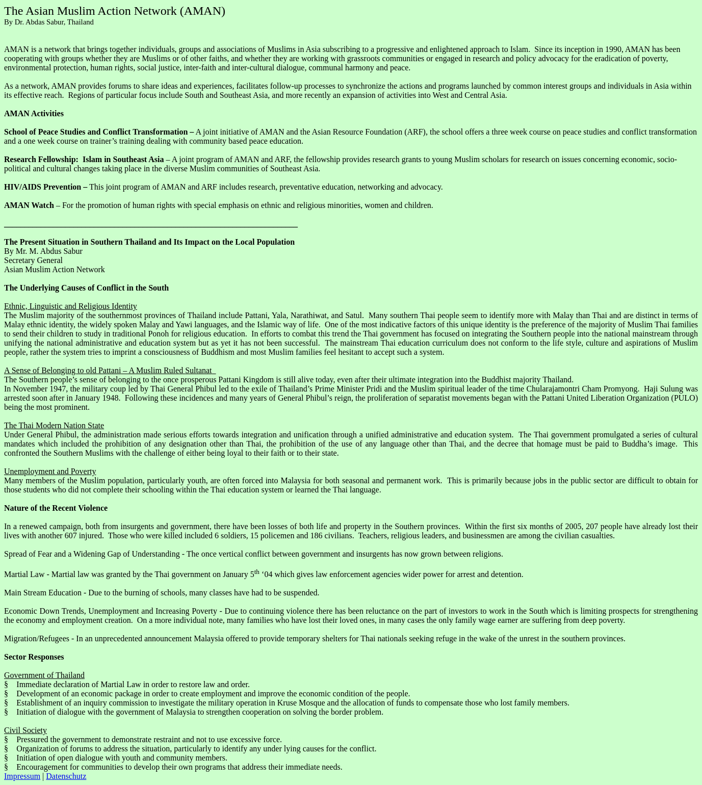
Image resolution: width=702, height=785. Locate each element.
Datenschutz (66, 776)
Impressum (22, 776)
